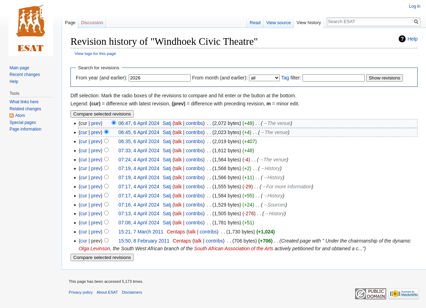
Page (70, 22)
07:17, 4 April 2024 (139, 186)
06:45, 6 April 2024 (139, 132)
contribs (194, 123)
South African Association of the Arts (233, 248)
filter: (291, 77)
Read (255, 22)
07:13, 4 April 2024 (139, 213)
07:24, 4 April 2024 (139, 159)
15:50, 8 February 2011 (144, 241)
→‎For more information (286, 186)
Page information (25, 129)
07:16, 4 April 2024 (139, 205)
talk (178, 123)
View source (278, 22)
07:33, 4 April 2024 (139, 150)
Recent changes (24, 74)
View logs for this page (95, 53)
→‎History (270, 168)
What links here (24, 101)
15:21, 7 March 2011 (141, 231)
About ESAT (107, 292)
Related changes (25, 108)
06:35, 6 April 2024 (139, 141)
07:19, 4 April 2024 (139, 168)
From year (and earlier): (101, 77)
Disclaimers (132, 292)
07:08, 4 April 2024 (139, 222)
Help (412, 39)
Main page (19, 67)
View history (309, 22)
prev (96, 123)
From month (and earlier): (220, 77)
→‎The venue (277, 123)
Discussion (92, 22)
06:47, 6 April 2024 (139, 123)
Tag (285, 77)
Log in (414, 6)
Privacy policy (81, 292)
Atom (20, 115)
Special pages (22, 122)
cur (83, 132)
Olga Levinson (94, 248)
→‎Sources (274, 205)
